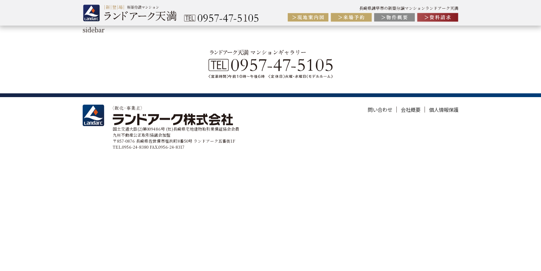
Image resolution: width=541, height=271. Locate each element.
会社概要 (411, 109)
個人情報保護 (443, 109)
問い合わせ (380, 109)
